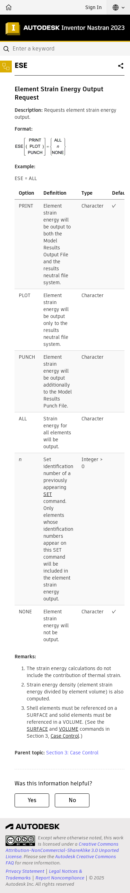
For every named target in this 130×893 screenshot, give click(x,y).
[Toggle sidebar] (6, 66)
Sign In (93, 7)
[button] (118, 7)
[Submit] (7, 49)
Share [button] (121, 68)
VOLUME (68, 728)
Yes (32, 800)
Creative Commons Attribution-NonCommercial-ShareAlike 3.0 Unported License (62, 850)
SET (47, 494)
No (72, 800)
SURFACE (37, 728)
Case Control (65, 735)
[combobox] (65, 49)
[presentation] (20, 841)
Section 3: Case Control (72, 752)
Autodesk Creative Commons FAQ (61, 859)
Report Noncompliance (59, 878)
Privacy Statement (25, 871)
